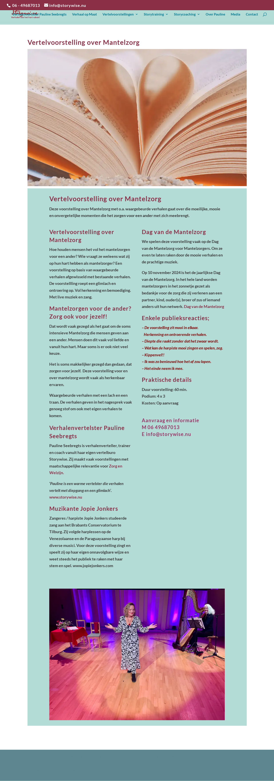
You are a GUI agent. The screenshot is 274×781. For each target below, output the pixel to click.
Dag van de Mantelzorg (204, 306)
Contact (252, 14)
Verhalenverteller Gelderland (53, 769)
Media (235, 14)
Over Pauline (215, 14)
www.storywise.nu (65, 497)
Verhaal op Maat (84, 14)
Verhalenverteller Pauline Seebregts (39, 14)
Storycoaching (185, 14)
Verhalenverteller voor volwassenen (58, 756)
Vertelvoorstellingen (118, 14)
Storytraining (154, 14)
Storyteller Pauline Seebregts (115, 756)
